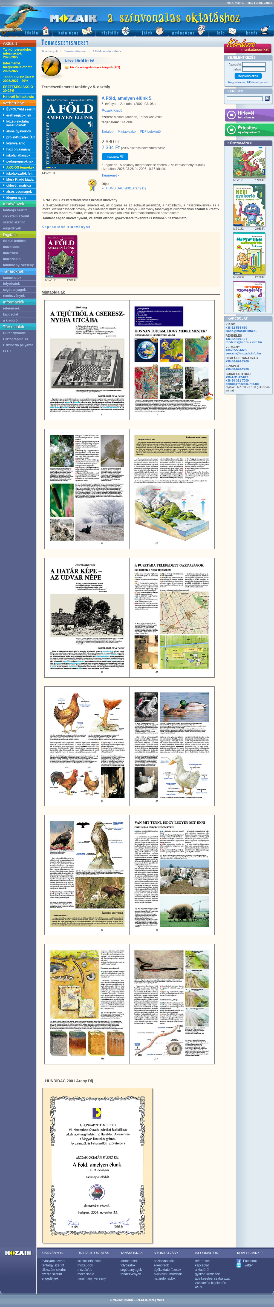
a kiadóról (11, 320)
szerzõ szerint (14, 222)
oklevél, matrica (18, 185)
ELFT (7, 351)
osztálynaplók (164, 1261)
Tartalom (108, 131)
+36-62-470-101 (236, 338)
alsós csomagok (19, 192)
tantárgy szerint (15, 210)
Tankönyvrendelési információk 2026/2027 (18, 53)
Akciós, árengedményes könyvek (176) (95, 67)
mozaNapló (12, 259)
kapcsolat (10, 314)
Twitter (248, 1265)
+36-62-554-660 (236, 327)
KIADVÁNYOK (52, 1253)
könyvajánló (15, 143)
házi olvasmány (18, 149)
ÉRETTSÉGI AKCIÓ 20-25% (18, 89)
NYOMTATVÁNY (166, 1253)
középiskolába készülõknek (17, 123)
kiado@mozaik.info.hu (241, 331)
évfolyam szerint (53, 1261)
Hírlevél (249, 116)
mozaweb (10, 253)
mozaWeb (84, 1270)
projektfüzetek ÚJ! (20, 137)
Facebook (250, 1261)
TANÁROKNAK (131, 1253)
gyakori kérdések (207, 1274)
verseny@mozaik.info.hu (243, 353)
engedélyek (12, 228)
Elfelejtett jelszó (257, 82)
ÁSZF (199, 1287)
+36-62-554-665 (236, 350)
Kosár (256, 30)
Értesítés (249, 130)
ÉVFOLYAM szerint (20, 109)
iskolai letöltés (14, 241)
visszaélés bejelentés (210, 1283)
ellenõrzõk (161, 1265)
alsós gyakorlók (18, 131)
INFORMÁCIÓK (206, 1253)
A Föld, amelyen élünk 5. (127, 98)
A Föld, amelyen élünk (106, 51)
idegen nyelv (16, 198)
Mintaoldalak (127, 131)
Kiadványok (50, 51)
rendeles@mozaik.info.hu (244, 342)
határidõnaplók (164, 1278)
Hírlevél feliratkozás (18, 97)
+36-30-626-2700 (237, 361)
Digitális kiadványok (115, 30)
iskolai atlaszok (18, 155)
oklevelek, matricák (168, 1274)
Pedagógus (188, 30)
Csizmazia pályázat (18, 345)
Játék (151, 30)
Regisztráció (236, 82)
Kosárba (115, 157)
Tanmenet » (111, 175)
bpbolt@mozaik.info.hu (242, 383)
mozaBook (11, 247)
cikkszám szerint (16, 216)
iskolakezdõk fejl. (19, 173)
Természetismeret (75, 51)
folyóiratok (11, 284)
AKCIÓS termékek (20, 167)
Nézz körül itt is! (79, 61)
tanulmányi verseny (18, 265)
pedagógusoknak (19, 161)
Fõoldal (26, 30)
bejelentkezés (248, 76)
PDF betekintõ (150, 131)
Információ (224, 30)
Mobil (160, 1300)
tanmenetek (12, 278)
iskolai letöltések (89, 1261)
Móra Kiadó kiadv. (20, 179)
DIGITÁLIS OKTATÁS (93, 1253)
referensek (11, 308)
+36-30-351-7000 (237, 380)
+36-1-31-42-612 (237, 377)
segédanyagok (14, 290)
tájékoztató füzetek (167, 1270)
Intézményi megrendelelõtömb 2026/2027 (17, 67)
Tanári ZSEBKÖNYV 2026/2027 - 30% (18, 79)
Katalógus (74, 30)
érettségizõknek (18, 115)
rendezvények (14, 296)
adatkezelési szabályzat (212, 1278)
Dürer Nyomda (14, 333)
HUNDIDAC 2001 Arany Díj (126, 188)
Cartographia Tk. (16, 339)
